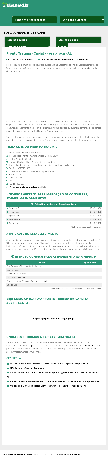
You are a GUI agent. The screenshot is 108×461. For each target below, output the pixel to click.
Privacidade (73, 454)
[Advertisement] (54, 96)
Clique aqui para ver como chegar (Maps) (54, 318)
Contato (61, 454)
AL (9, 59)
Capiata (29, 59)
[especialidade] (34, 19)
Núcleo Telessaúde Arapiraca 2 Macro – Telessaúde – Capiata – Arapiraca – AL (50, 363)
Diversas (83, 59)
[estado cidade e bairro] (27, 39)
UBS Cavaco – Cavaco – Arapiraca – (28, 368)
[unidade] (82, 19)
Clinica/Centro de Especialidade (57, 59)
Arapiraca (18, 59)
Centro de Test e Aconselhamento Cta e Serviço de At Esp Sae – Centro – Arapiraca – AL (54, 381)
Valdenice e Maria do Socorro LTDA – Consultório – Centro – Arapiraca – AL (48, 385)
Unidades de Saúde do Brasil (18, 454)
